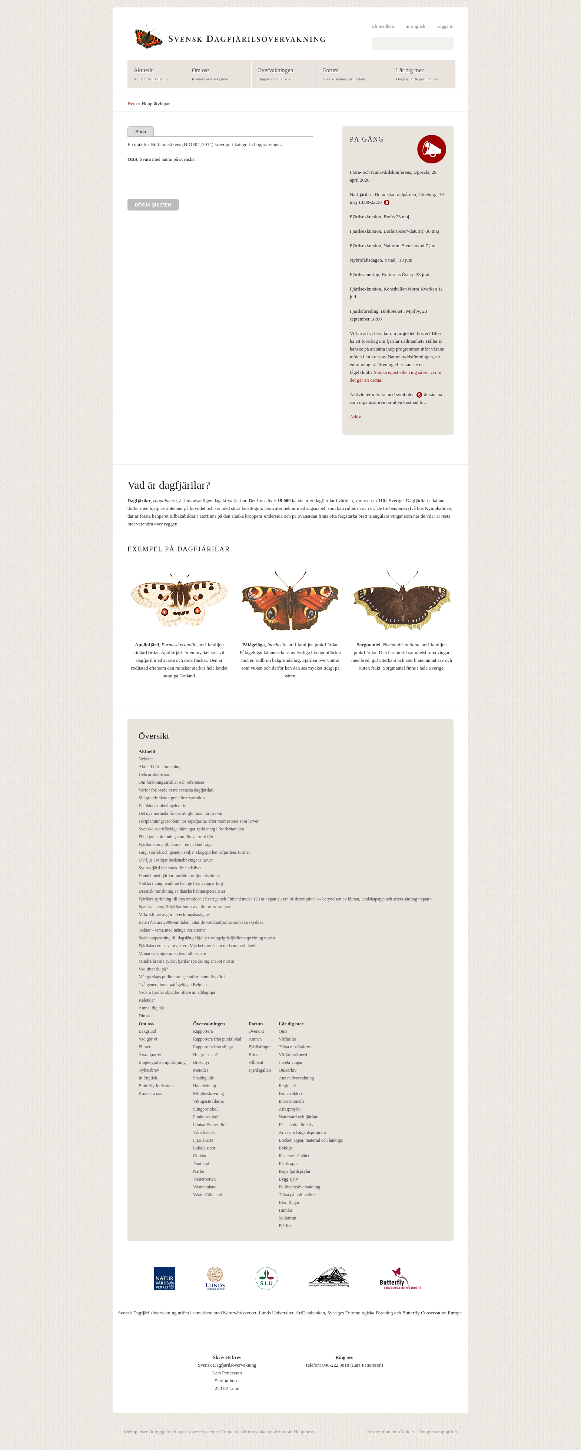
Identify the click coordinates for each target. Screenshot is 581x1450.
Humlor (285, 1210)
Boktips (285, 1148)
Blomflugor (289, 1202)
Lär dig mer (420, 74)
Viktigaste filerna (208, 1101)
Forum (351, 74)
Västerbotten (204, 1179)
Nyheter (146, 759)
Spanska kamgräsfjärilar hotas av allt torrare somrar (185, 906)
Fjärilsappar (289, 1163)
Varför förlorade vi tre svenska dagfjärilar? (177, 790)
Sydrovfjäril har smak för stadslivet (170, 867)
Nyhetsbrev (149, 1070)
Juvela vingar (290, 1062)
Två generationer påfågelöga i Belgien (173, 984)
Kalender (147, 1000)
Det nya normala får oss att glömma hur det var (181, 813)
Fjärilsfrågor (260, 1046)
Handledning (204, 1085)
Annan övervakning (296, 1078)
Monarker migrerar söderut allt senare (172, 953)
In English (415, 26)
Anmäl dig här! (152, 1008)
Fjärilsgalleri (260, 1070)
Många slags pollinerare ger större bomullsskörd (182, 976)
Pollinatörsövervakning (299, 1186)
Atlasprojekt (290, 1109)
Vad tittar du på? (153, 969)
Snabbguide (203, 1078)
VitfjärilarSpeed (293, 1054)
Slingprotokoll (206, 1109)
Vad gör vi (148, 1039)
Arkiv (355, 416)
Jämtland (201, 1163)
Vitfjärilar (287, 1039)
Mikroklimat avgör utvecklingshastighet (174, 914)
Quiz (283, 1031)
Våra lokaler (204, 1132)
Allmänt (256, 1062)
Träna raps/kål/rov (295, 1046)
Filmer (144, 1046)
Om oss (216, 74)
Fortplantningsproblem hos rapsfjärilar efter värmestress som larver (199, 821)
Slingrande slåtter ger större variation (172, 797)
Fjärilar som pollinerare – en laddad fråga (175, 844)
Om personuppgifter (437, 1431)
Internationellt (291, 1101)
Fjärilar (285, 1225)
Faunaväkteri (290, 1093)
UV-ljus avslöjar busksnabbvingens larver (176, 860)
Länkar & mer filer (210, 1124)
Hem (132, 103)
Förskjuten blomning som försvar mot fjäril (177, 836)
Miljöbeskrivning (208, 1093)
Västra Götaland (207, 1194)
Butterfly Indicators (156, 1085)
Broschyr (201, 1062)
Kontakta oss (150, 1093)
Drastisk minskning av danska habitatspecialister (182, 891)
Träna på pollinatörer (297, 1194)
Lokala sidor (204, 1148)
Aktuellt (154, 74)
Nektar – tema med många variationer (172, 930)
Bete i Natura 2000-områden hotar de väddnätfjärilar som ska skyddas (201, 922)
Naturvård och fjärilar (298, 1116)
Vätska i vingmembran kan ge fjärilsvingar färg (181, 883)
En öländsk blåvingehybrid (162, 805)
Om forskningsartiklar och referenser (172, 782)
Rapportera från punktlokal (217, 1039)
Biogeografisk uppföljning (162, 1062)
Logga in (445, 26)
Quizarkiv (287, 1070)
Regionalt (287, 1085)
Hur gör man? (205, 1054)
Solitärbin (287, 1218)
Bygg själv (288, 1179)
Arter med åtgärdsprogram (302, 1132)
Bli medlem (383, 26)
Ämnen (255, 1039)
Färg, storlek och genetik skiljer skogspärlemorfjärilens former (194, 852)
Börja (140, 131)
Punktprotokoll (206, 1116)
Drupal (226, 1431)
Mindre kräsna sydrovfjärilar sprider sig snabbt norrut (186, 961)
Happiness (304, 1431)
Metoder (200, 1070)
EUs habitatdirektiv (296, 1124)
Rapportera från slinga (213, 1046)
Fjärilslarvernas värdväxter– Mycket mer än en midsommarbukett (197, 945)
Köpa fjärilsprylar (295, 1171)
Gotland (200, 1155)
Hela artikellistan (154, 774)
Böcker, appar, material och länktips (311, 1140)
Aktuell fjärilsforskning (159, 766)
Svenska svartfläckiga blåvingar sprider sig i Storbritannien (191, 829)
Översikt (256, 1031)
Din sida (146, 1015)
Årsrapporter (150, 1054)
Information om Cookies (391, 1431)
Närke (198, 1171)
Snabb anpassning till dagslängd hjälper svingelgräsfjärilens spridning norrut (207, 937)
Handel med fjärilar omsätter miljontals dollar (179, 875)
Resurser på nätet (294, 1155)
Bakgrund (147, 1031)
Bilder (254, 1054)
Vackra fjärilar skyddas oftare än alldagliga (177, 992)
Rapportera (203, 1031)
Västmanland (204, 1186)
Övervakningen (282, 74)
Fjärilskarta (203, 1140)
